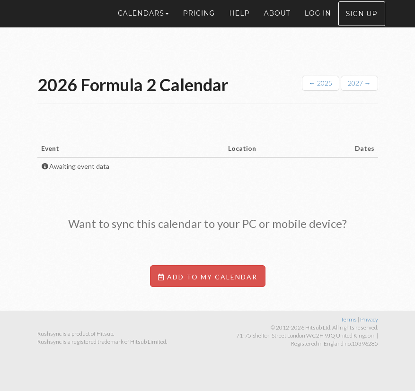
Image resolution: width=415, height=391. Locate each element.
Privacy (369, 319)
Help (239, 23)
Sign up (362, 24)
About (277, 23)
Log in (318, 23)
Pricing (199, 23)
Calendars (143, 23)
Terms (349, 319)
